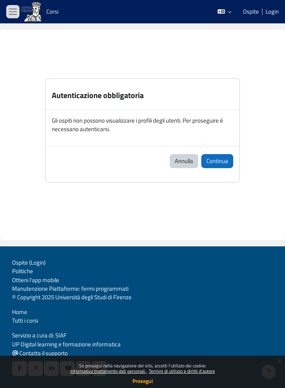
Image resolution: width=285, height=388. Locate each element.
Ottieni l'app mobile (35, 280)
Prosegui (142, 381)
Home (19, 311)
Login (272, 11)
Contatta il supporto (40, 353)
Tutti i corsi (25, 320)
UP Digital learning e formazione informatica (66, 344)
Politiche (22, 271)
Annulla (184, 160)
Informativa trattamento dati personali (108, 371)
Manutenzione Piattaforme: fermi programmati (70, 288)
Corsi (52, 11)
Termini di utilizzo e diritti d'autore (182, 371)
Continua (217, 160)
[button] (224, 11)
